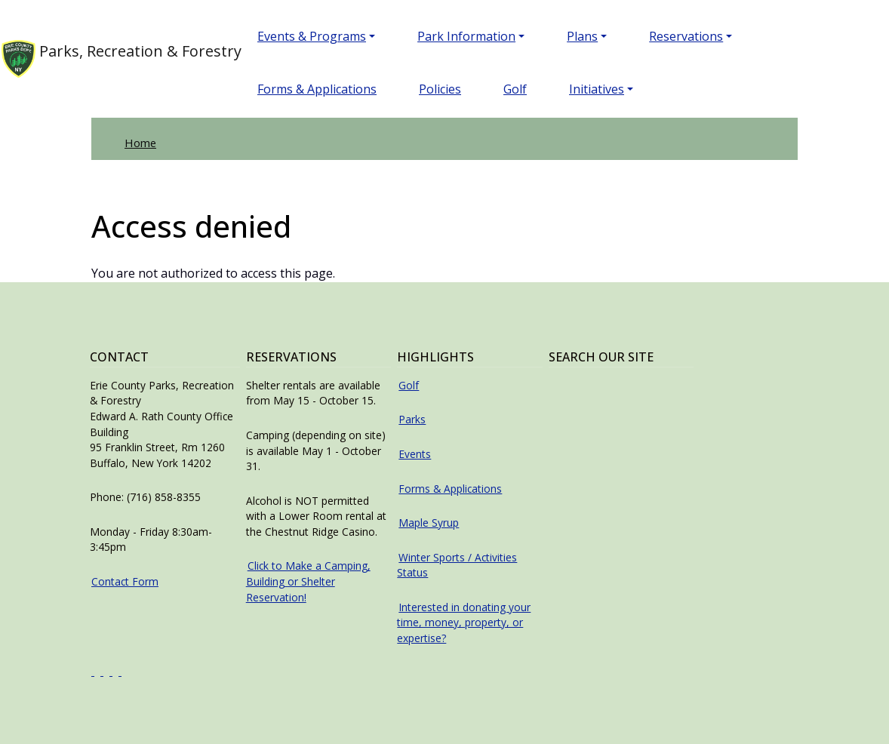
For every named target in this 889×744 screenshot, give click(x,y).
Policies (440, 89)
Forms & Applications (317, 89)
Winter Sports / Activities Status (457, 565)
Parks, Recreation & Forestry (105, 59)
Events (414, 454)
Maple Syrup (428, 522)
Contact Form (124, 581)
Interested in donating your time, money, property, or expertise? (464, 622)
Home (140, 142)
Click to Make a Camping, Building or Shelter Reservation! (308, 581)
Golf (515, 89)
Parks (412, 419)
